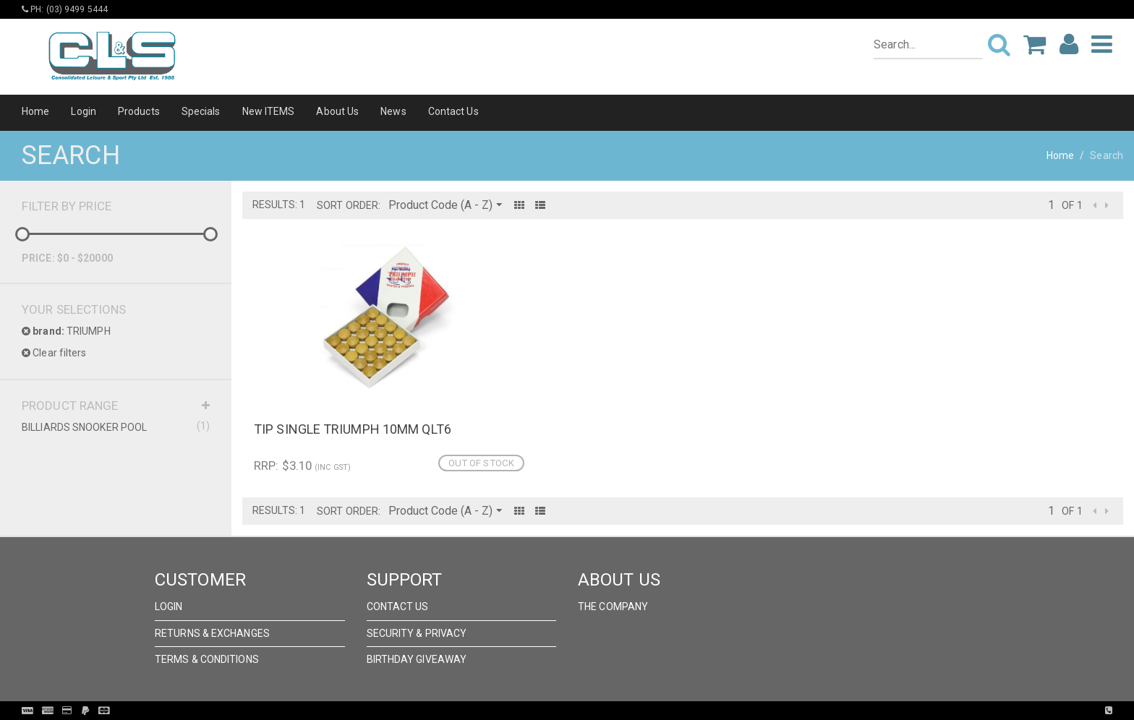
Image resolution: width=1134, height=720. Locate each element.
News (393, 111)
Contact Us (453, 111)
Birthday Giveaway (417, 659)
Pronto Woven (596, 711)
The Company (613, 606)
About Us (337, 111)
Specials (201, 111)
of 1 (1072, 205)
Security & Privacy (417, 633)
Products (139, 111)
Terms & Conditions (207, 659)
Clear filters (54, 353)
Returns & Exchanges (212, 633)
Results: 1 (278, 204)
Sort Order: (348, 205)
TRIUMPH (66, 331)
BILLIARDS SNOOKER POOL (116, 426)
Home (35, 111)
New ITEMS (268, 111)
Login (83, 111)
